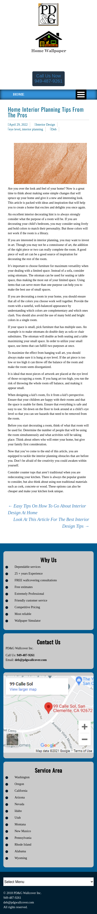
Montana (20, 824)
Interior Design (45, 124)
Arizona (20, 797)
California (21, 790)
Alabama (20, 851)
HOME (18, 94)
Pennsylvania (23, 838)
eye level (14, 129)
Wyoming (21, 858)
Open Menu (81, 95)
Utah (18, 817)
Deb (54, 129)
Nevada (19, 804)
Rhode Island (23, 844)
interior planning (32, 129)
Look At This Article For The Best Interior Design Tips (51, 523)
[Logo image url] (48, 14)
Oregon (19, 784)
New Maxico (23, 831)
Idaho (18, 811)
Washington (22, 777)
